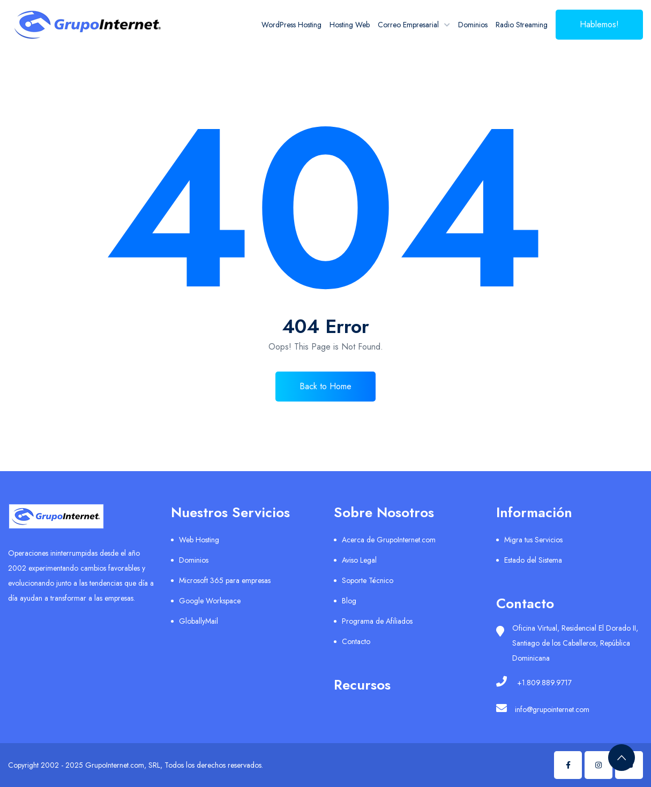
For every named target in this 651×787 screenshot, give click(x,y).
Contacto (356, 641)
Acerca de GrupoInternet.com (389, 539)
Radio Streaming (522, 24)
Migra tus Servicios (533, 539)
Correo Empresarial (408, 24)
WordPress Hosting (291, 24)
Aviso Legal (359, 560)
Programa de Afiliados (377, 621)
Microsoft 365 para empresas (225, 580)
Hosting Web (350, 24)
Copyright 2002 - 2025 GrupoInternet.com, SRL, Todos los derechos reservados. (135, 765)
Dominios (473, 24)
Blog (349, 600)
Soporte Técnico (367, 580)
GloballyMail (198, 621)
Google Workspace (210, 600)
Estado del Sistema (533, 560)
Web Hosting (199, 539)
